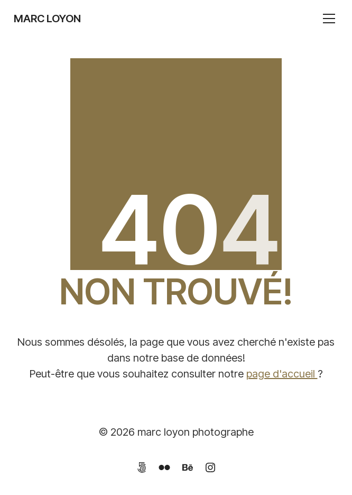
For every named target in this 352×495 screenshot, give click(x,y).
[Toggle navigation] (329, 18)
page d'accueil (282, 373)
